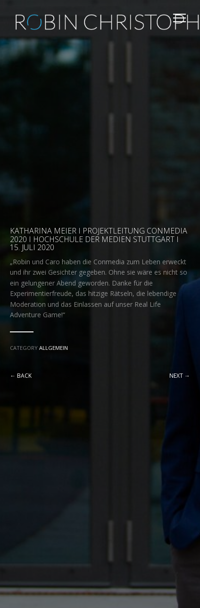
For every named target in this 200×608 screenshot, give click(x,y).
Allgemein (53, 347)
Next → (179, 376)
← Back (21, 376)
